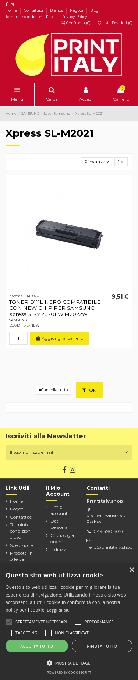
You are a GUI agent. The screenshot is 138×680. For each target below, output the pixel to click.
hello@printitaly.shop (109, 547)
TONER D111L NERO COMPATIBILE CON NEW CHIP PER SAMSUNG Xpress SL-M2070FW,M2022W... (54, 308)
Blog (95, 10)
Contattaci (34, 10)
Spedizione (21, 545)
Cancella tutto (53, 390)
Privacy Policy (74, 16)
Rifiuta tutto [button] (102, 646)
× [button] (131, 570)
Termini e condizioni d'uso (31, 16)
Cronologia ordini (62, 538)
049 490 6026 (108, 531)
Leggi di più (58, 610)
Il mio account (59, 510)
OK (89, 390)
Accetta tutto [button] (36, 646)
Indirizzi (58, 549)
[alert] (69, 622)
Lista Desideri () (115, 23)
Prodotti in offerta (21, 556)
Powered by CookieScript (69, 672)
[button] (69, 662)
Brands (57, 10)
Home (12, 10)
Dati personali (60, 524)
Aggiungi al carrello (59, 338)
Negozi (77, 10)
